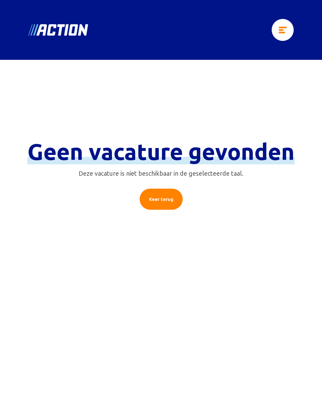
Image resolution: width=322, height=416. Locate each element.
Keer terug (161, 199)
